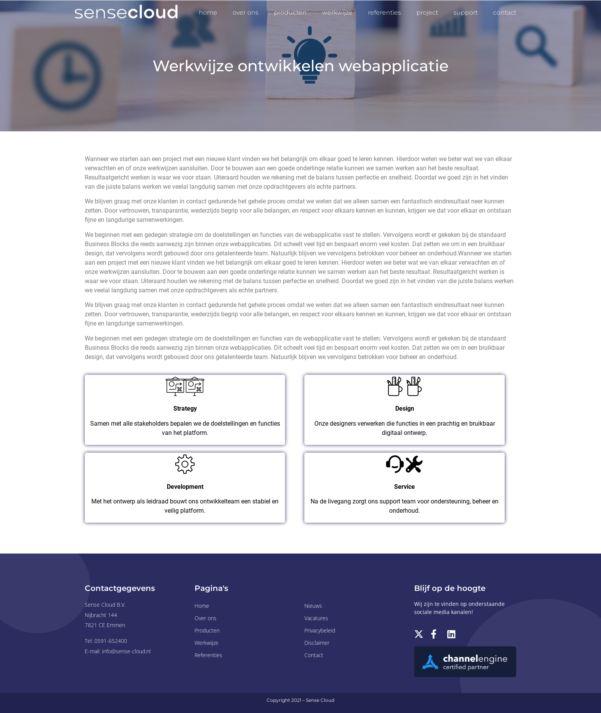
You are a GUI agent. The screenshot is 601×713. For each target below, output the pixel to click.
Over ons (246, 12)
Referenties (384, 12)
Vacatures (316, 618)
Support (465, 12)
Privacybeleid (319, 630)
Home (208, 12)
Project (427, 12)
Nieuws (313, 605)
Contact (504, 12)
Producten (290, 12)
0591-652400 (110, 640)
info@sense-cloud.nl (126, 651)
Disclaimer (316, 642)
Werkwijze (337, 12)
